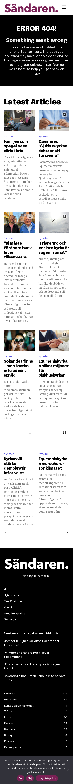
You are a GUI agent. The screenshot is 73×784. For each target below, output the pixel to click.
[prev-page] (7, 533)
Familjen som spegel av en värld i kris (16, 146)
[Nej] (68, 770)
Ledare (8, 356)
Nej (30, 778)
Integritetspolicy (47, 778)
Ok (20, 778)
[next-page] (66, 533)
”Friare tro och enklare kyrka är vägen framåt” (54, 248)
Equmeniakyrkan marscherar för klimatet (53, 464)
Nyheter (9, 136)
